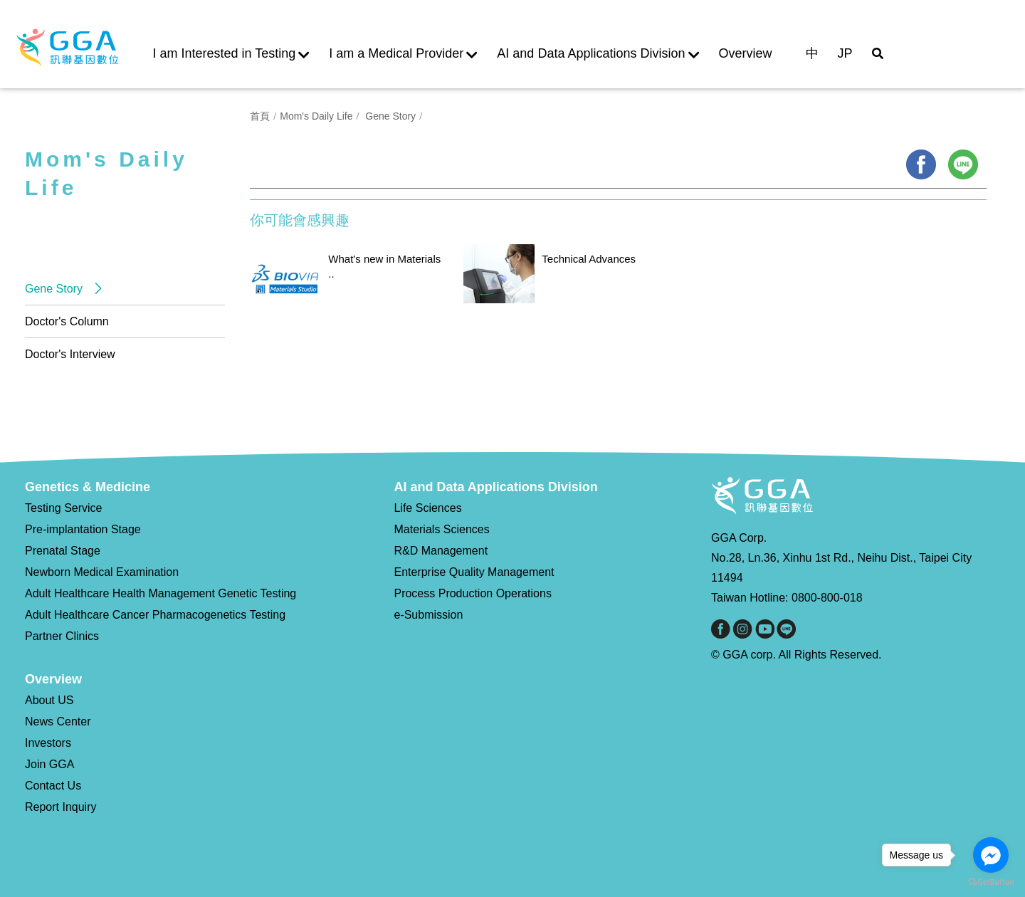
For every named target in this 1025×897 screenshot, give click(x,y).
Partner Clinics (62, 636)
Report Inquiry (61, 807)
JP (845, 53)
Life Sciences (427, 508)
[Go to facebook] (991, 855)
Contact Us (53, 786)
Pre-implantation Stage (83, 529)
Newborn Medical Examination (102, 572)
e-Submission (428, 615)
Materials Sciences (441, 529)
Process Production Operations (472, 593)
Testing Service (63, 508)
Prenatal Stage (62, 551)
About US (49, 700)
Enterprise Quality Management (474, 572)
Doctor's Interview (70, 354)
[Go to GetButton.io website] (991, 882)
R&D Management (441, 551)
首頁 (260, 116)
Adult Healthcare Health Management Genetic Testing (160, 593)
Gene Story (55, 289)
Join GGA (49, 764)
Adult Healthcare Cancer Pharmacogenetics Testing (155, 615)
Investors (48, 743)
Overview (745, 53)
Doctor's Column (67, 321)
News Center (57, 721)
